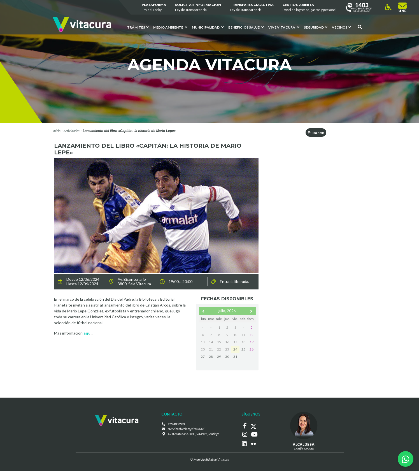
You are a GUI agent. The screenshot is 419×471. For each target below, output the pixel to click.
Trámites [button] (138, 27)
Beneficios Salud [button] (246, 27)
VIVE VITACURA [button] (283, 27)
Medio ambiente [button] (170, 27)
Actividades (72, 131)
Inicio (56, 131)
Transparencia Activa (252, 7)
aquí (87, 334)
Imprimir (312, 133)
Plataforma (154, 7)
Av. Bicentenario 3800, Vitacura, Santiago (193, 435)
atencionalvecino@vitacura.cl (185, 430)
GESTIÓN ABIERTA (309, 7)
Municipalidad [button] (208, 27)
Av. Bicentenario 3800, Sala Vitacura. (135, 282)
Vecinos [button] (341, 27)
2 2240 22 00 (174, 425)
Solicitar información (198, 7)
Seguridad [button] (315, 27)
